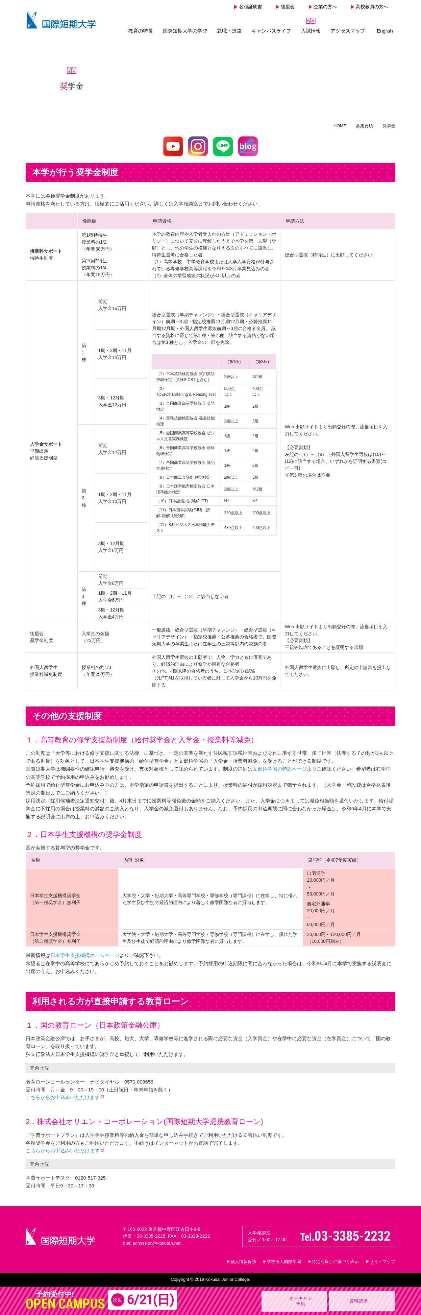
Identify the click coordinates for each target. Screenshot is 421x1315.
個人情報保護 (243, 1260)
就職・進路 (229, 31)
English (385, 31)
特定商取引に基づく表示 (335, 1260)
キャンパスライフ (271, 31)
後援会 (288, 6)
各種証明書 (250, 6)
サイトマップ (382, 1260)
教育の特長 (140, 31)
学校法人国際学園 (284, 1260)
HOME (340, 125)
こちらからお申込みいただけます (63, 1096)
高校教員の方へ (372, 6)
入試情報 (311, 31)
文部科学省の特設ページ (280, 769)
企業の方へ (325, 6)
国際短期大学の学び (185, 31)
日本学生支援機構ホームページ (84, 955)
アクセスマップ (348, 31)
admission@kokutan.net (157, 1242)
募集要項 (364, 125)
